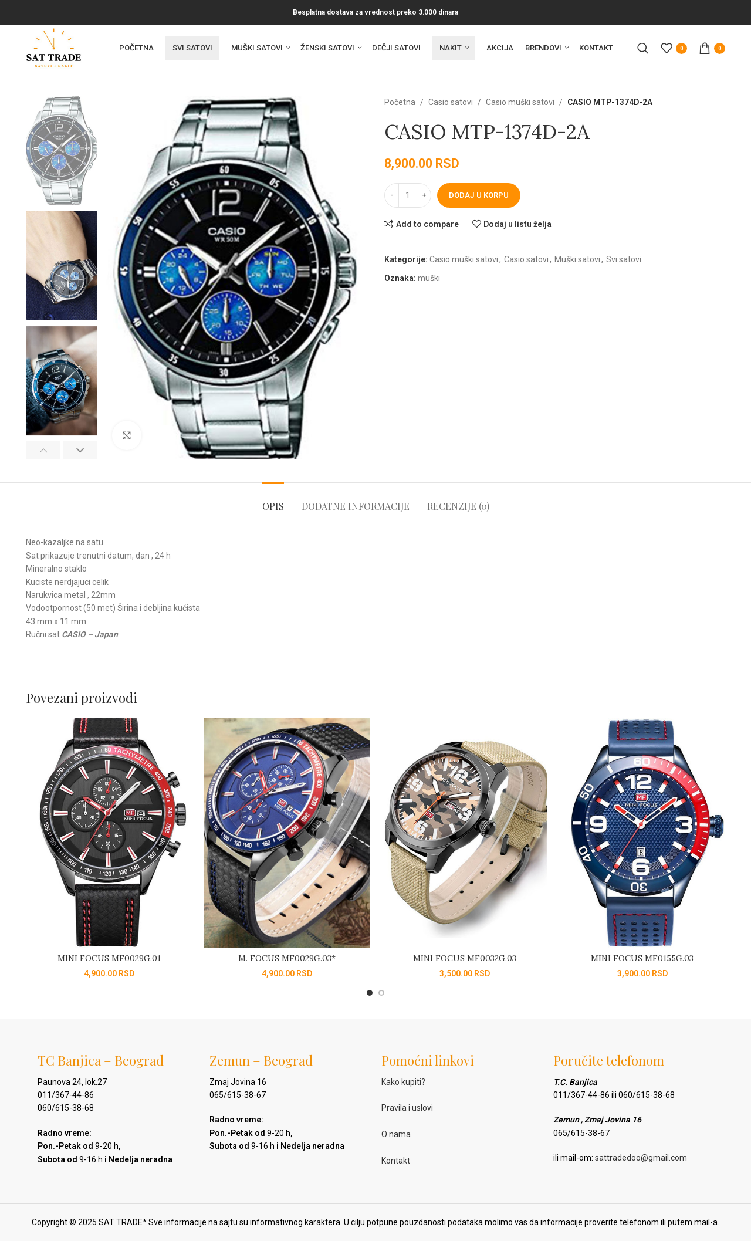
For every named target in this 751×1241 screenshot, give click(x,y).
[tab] (273, 500)
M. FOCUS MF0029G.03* (287, 958)
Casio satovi (450, 102)
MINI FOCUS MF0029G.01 (109, 958)
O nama (396, 1134)
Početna (399, 102)
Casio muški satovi (520, 102)
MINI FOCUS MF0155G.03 (642, 958)
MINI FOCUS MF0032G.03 (464, 958)
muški (429, 278)
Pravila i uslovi (407, 1107)
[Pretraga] (643, 48)
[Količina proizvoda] (408, 195)
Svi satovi (623, 259)
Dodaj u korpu (479, 195)
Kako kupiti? (403, 1082)
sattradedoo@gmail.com (641, 1157)
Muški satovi (577, 259)
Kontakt (395, 1160)
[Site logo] (54, 47)
